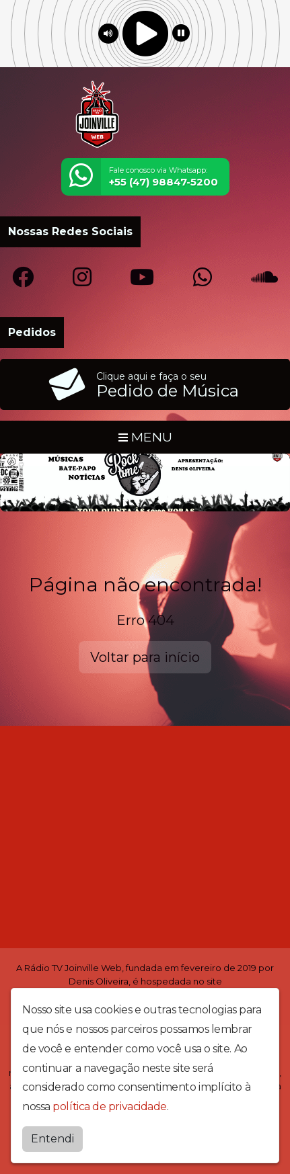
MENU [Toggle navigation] (145, 437)
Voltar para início (145, 657)
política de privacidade (109, 1106)
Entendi (52, 1138)
